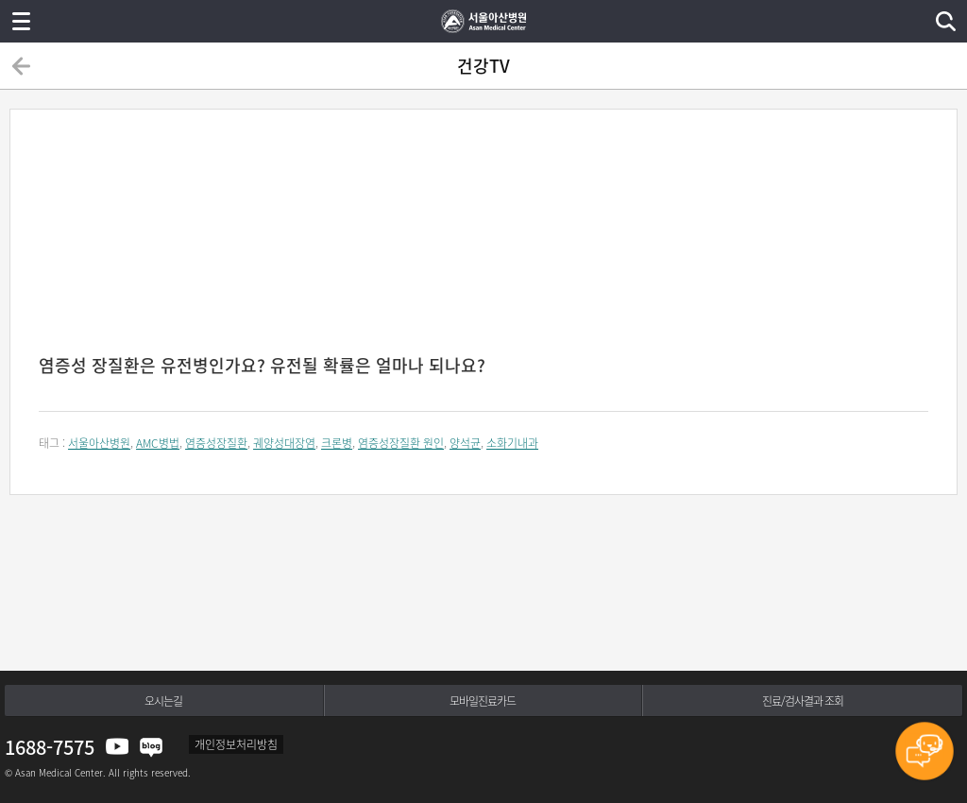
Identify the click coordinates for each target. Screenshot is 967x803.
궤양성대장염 (284, 443)
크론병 (336, 443)
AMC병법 (157, 443)
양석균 (465, 443)
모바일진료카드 (483, 700)
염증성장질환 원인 (401, 443)
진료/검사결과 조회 (802, 700)
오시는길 (163, 700)
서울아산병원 (99, 443)
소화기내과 (512, 443)
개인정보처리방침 (236, 744)
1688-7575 (49, 746)
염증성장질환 (216, 443)
